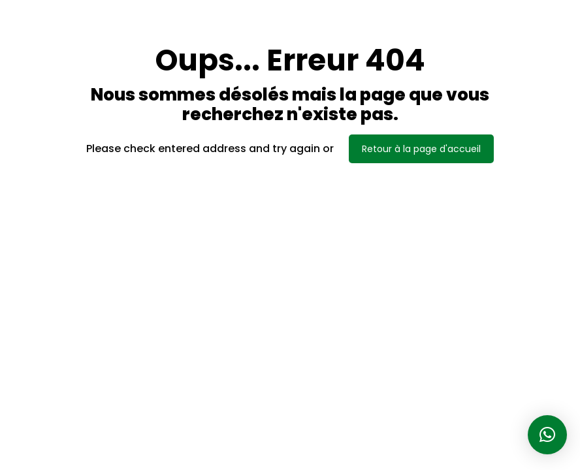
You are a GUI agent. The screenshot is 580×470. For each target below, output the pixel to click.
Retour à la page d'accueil (421, 148)
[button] (547, 434)
